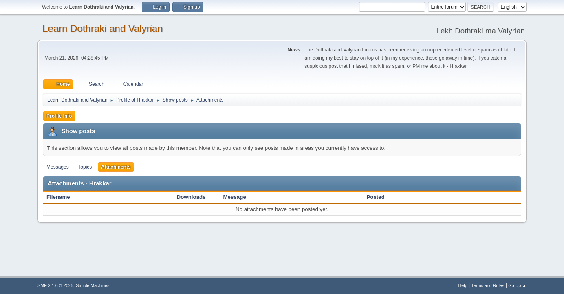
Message (234, 197)
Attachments (116, 167)
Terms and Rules (488, 285)
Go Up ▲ (517, 285)
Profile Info (59, 116)
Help (462, 285)
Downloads (191, 197)
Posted (375, 197)
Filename (62, 197)
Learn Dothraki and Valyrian (102, 28)
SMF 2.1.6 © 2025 (55, 285)
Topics (85, 167)
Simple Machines (92, 285)
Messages (57, 167)
